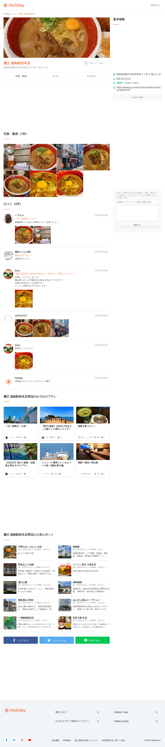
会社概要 (55, 740)
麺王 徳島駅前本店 (17, 63)
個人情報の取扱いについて (86, 740)
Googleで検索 (137, 97)
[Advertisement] (57, 106)
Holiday (13, 5)
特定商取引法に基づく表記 (113, 740)
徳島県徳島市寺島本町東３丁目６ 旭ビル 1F (138, 74)
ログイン (155, 5)
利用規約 (67, 740)
